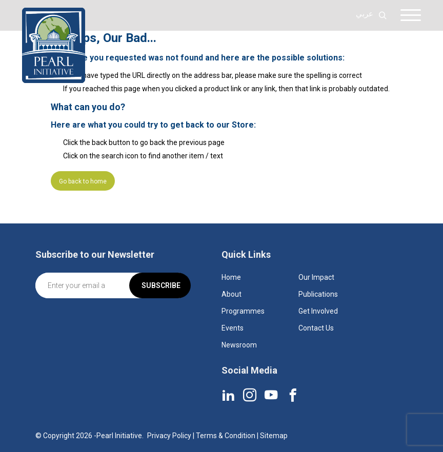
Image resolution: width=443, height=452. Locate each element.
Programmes (243, 311)
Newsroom (239, 345)
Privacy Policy (169, 436)
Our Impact (316, 277)
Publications (318, 294)
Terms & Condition (225, 436)
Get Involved (318, 311)
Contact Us (316, 328)
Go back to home (83, 181)
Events (233, 328)
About (231, 294)
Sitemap (274, 436)
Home (231, 277)
